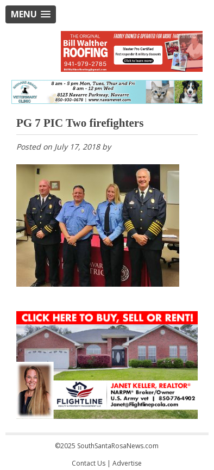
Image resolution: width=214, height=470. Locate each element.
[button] (30, 14)
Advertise (127, 463)
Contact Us (88, 463)
